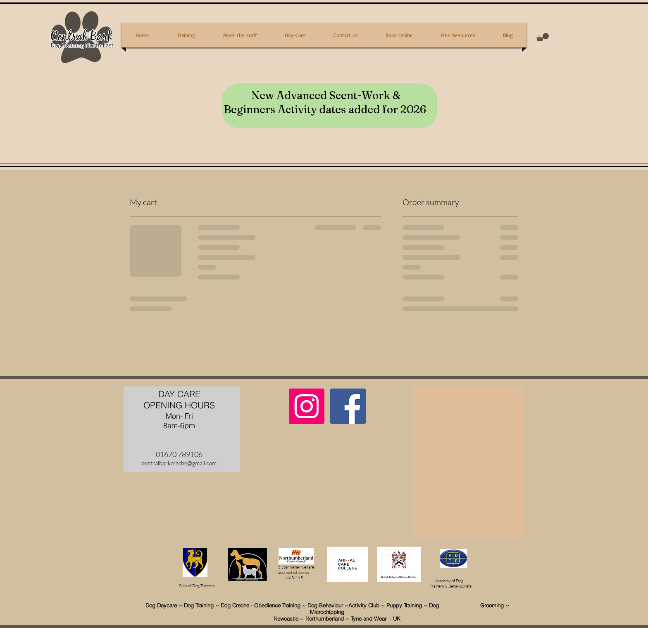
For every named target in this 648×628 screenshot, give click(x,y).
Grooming (482, 605)
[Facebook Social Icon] (348, 406)
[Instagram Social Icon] (306, 406)
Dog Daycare (161, 605)
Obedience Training (277, 605)
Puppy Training (404, 605)
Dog (444, 605)
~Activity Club (363, 605)
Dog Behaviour (326, 605)
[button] (542, 37)
